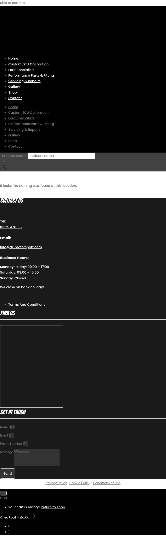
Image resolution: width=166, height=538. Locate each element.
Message (7, 452)
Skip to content (12, 2)
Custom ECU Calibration (28, 64)
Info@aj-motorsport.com (21, 247)
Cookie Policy (79, 483)
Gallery (14, 86)
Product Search (15, 155)
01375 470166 (11, 227)
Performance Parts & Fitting (31, 75)
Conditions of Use (107, 483)
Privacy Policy (56, 483)
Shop (12, 92)
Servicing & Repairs (24, 81)
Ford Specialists (21, 69)
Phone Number (11, 444)
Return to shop (53, 507)
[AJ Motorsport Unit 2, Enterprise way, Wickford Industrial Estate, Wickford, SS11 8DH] (31, 366)
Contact (15, 98)
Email (4, 435)
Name (5, 427)
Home (13, 58)
